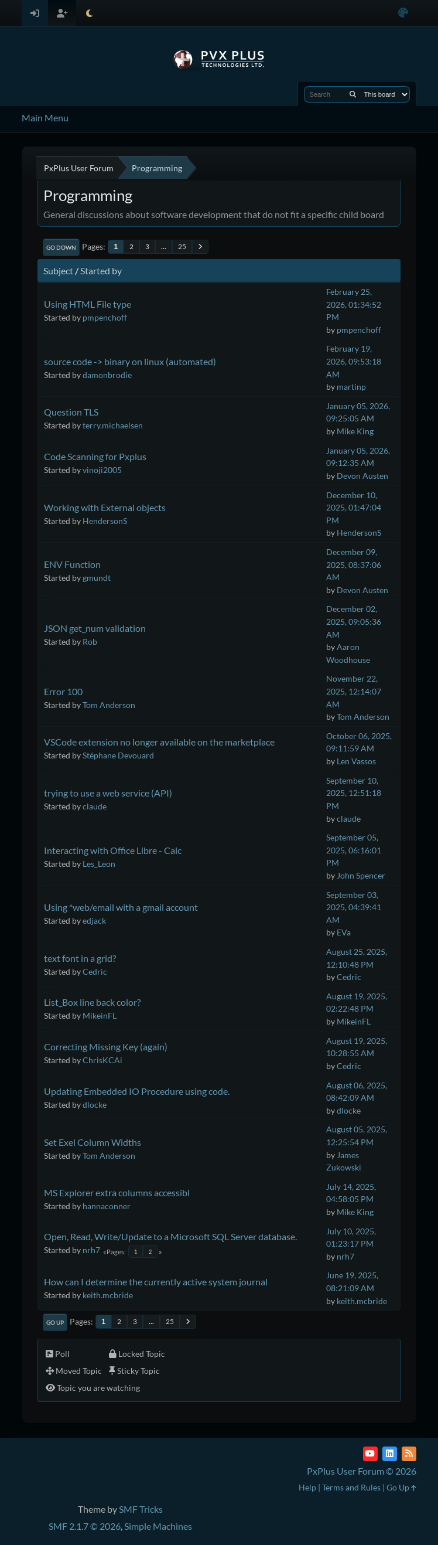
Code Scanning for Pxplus (95, 456)
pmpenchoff (105, 317)
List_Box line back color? (92, 1002)
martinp (351, 387)
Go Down (61, 247)
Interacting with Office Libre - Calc (113, 850)
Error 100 (63, 691)
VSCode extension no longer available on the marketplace (159, 741)
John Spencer (361, 875)
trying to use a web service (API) (108, 792)
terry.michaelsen (113, 425)
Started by (101, 270)
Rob (90, 641)
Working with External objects (105, 507)
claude (95, 806)
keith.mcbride (108, 1295)
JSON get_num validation (95, 628)
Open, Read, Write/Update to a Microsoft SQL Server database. (170, 1236)
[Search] (353, 94)
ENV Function (72, 564)
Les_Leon (99, 864)
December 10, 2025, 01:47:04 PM (353, 507)
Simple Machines (158, 1526)
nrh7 (91, 1250)
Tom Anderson (109, 705)
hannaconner (107, 1206)
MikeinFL (100, 1015)
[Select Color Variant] (403, 13)
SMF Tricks (141, 1509)
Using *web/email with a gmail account (121, 907)
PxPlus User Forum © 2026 (361, 1470)
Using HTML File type (87, 303)
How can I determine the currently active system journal (156, 1281)
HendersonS (105, 521)
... (163, 246)
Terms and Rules (351, 1487)
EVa (344, 932)
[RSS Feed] (409, 1454)
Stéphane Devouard (118, 755)
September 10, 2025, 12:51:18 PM (353, 793)
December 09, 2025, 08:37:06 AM (353, 564)
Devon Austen (362, 476)
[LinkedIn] (389, 1454)
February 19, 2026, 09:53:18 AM (353, 361)
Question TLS (71, 411)
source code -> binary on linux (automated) (130, 361)
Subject (58, 270)
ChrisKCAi (102, 1060)
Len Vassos (356, 761)
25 (182, 246)
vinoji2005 (102, 470)
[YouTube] (370, 1454)
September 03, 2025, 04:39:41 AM (353, 907)
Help (307, 1487)
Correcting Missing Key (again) (105, 1046)
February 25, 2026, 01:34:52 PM (353, 304)
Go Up (55, 1322)
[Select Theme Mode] (89, 13)
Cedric (95, 971)
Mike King (355, 431)
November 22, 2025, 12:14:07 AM (353, 691)
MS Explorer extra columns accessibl (117, 1192)
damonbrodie (107, 375)
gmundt (97, 578)
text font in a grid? (80, 958)
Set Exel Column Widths (92, 1142)
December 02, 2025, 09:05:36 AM (353, 621)
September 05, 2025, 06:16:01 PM (353, 849)
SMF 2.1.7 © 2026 (85, 1526)
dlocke (95, 1105)
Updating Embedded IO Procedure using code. (137, 1091)
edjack (94, 920)
